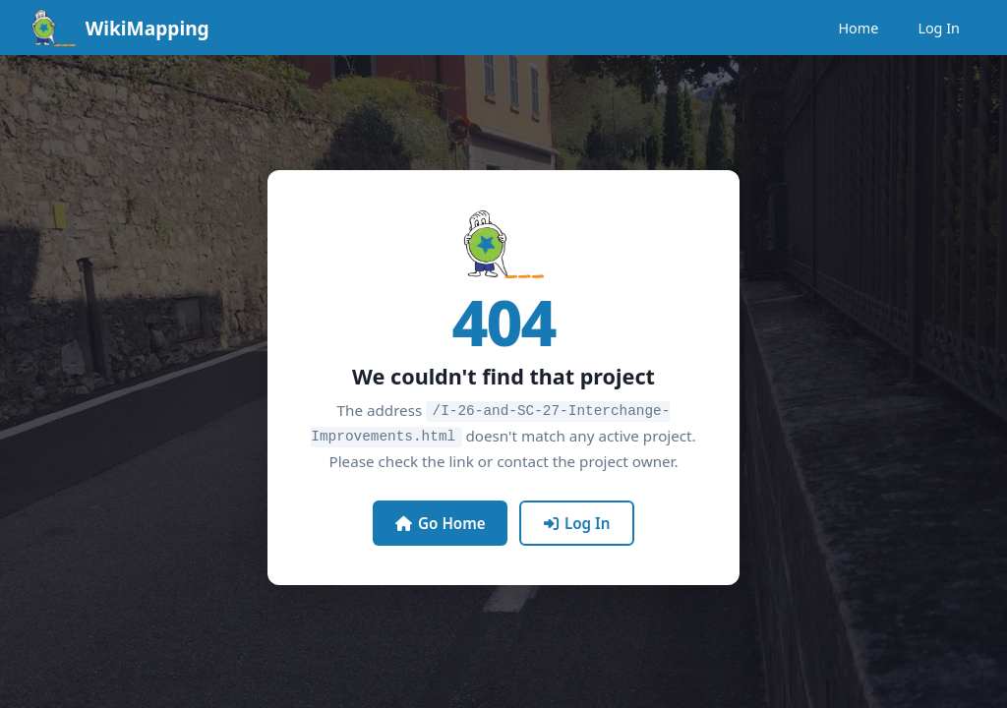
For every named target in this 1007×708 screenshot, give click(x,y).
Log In (939, 28)
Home (858, 28)
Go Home (440, 521)
